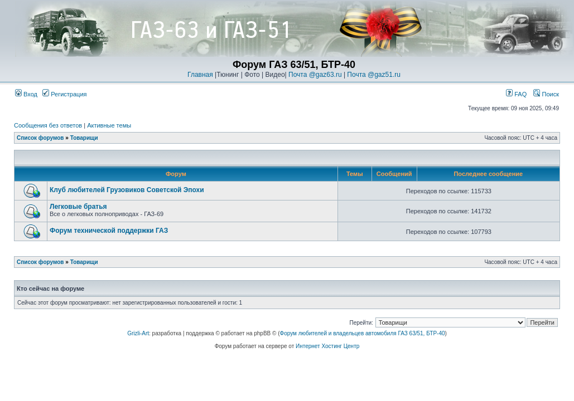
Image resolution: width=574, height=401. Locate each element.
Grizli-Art (138, 333)
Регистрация (64, 94)
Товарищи (84, 138)
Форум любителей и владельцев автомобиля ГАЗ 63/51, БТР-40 (362, 333)
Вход (26, 94)
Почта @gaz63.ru (315, 75)
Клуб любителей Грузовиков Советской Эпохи (127, 190)
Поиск (546, 94)
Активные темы (109, 125)
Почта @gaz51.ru (374, 75)
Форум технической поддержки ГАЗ (109, 230)
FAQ (516, 94)
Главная (200, 75)
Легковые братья (78, 207)
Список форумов (40, 138)
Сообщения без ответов (48, 125)
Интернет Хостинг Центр (327, 346)
